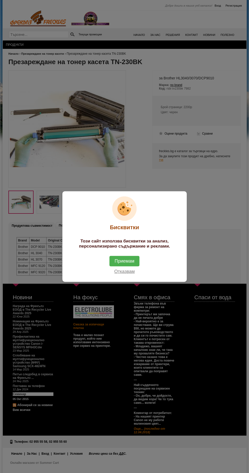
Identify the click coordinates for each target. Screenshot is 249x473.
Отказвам (124, 271)
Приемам (125, 261)
